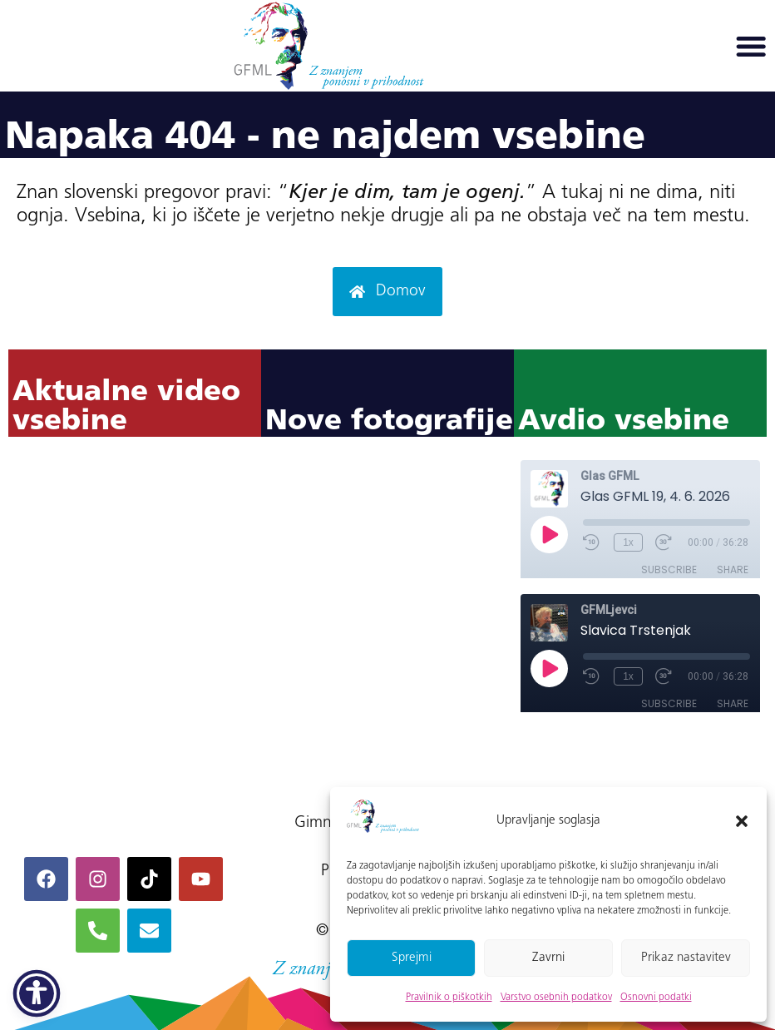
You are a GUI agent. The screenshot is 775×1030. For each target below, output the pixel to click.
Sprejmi (412, 958)
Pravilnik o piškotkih (449, 998)
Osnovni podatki (656, 998)
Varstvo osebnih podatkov (556, 998)
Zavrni (548, 958)
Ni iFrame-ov (134, 611)
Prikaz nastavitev (686, 958)
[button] (741, 821)
